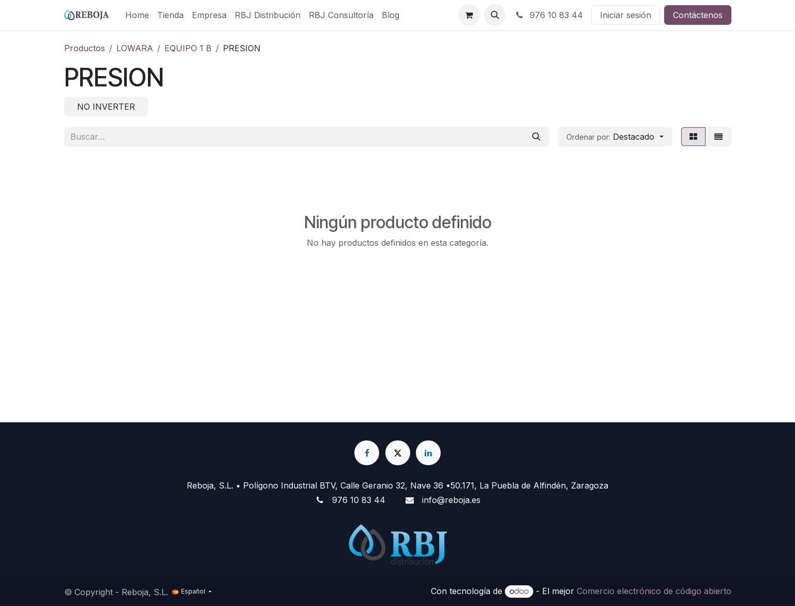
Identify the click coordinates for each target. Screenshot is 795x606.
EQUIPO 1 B (188, 48)
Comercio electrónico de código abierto (654, 591)
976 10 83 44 (548, 15)
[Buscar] (536, 136)
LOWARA (134, 48)
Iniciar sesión (625, 15)
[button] (495, 15)
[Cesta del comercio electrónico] (469, 15)
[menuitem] (137, 15)
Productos (84, 48)
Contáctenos (698, 15)
